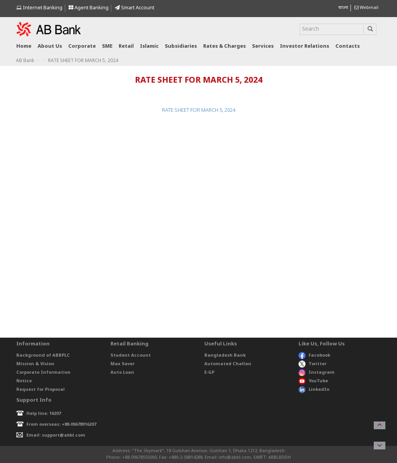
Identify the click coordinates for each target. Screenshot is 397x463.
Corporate (82, 46)
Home (23, 46)
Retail (126, 46)
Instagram (317, 372)
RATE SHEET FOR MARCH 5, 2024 (198, 110)
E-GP (209, 372)
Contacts (347, 46)
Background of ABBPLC (43, 355)
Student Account (130, 355)
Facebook (314, 355)
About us (50, 46)
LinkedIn (314, 389)
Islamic (149, 46)
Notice (24, 381)
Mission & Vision (35, 364)
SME (107, 46)
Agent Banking (89, 8)
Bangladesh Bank (225, 355)
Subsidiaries (181, 46)
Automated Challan (227, 364)
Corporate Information (43, 372)
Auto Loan (122, 372)
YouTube (313, 381)
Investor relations (304, 46)
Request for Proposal (40, 389)
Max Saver (122, 364)
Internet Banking (39, 8)
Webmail (366, 7)
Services (263, 46)
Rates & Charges (224, 46)
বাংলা (343, 7)
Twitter (313, 364)
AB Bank (25, 61)
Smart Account (134, 8)
